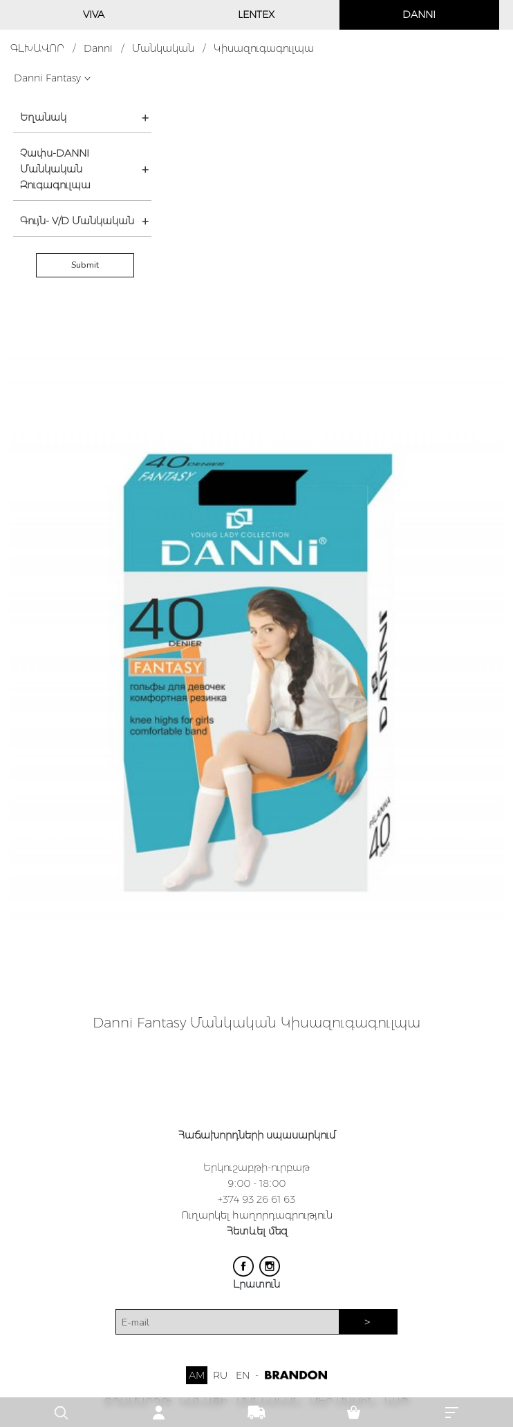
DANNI (419, 14)
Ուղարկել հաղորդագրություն (257, 1215)
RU (220, 1375)
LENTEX (256, 14)
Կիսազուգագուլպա (264, 48)
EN (243, 1375)
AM (197, 1375)
